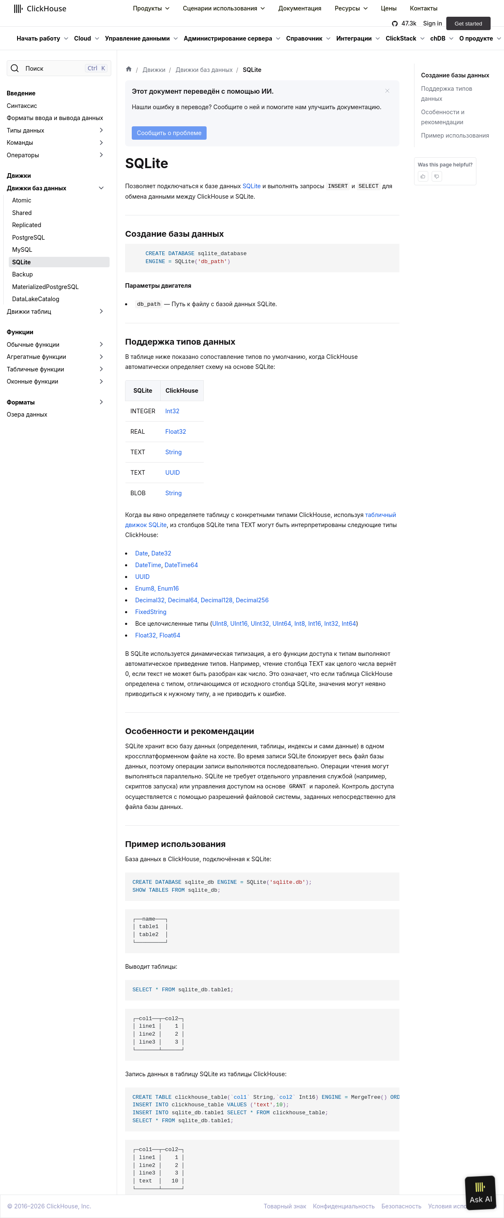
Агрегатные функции (36, 356)
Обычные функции (33, 344)
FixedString (150, 611)
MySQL (22, 249)
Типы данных (25, 130)
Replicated (26, 224)
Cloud (82, 38)
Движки (19, 175)
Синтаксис (22, 105)
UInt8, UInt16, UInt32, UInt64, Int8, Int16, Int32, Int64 (284, 623)
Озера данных (27, 414)
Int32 (172, 411)
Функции (20, 331)
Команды (20, 142)
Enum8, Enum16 (157, 588)
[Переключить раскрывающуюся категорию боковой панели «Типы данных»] (101, 130)
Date (141, 553)
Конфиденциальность (344, 1206)
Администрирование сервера (228, 38)
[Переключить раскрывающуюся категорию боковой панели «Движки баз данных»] (101, 188)
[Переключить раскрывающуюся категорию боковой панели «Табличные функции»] (101, 369)
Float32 (175, 431)
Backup (22, 274)
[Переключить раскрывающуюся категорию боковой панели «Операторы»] (101, 155)
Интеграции (354, 38)
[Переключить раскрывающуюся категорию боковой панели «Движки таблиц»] (101, 311)
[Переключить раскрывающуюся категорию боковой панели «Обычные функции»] (101, 344)
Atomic (21, 200)
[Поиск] (59, 68)
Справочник (304, 38)
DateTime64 (181, 564)
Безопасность (401, 1206)
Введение (21, 93)
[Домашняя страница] (129, 70)
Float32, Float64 (157, 635)
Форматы (21, 402)
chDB (437, 38)
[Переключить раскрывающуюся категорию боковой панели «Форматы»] (101, 402)
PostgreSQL (28, 237)
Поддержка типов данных (446, 93)
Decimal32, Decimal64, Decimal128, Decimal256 (202, 600)
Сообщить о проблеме (169, 132)
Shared (22, 212)
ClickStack (401, 38)
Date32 (161, 553)
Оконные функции (32, 381)
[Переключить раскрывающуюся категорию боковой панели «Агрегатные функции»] (101, 356)
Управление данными (137, 38)
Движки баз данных (37, 188)
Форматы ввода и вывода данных (55, 117)
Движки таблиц (29, 311)
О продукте (476, 38)
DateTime (148, 564)
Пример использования (455, 135)
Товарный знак (285, 1206)
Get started (468, 23)
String (173, 451)
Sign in (432, 23)
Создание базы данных (454, 75)
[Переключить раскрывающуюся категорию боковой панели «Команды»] (101, 142)
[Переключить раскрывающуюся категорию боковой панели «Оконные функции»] (101, 381)
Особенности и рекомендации (443, 116)
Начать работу (38, 38)
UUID (172, 472)
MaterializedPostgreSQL (45, 286)
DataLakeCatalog (35, 298)
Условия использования (462, 1206)
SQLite (21, 262)
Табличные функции (35, 369)
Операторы (23, 155)
